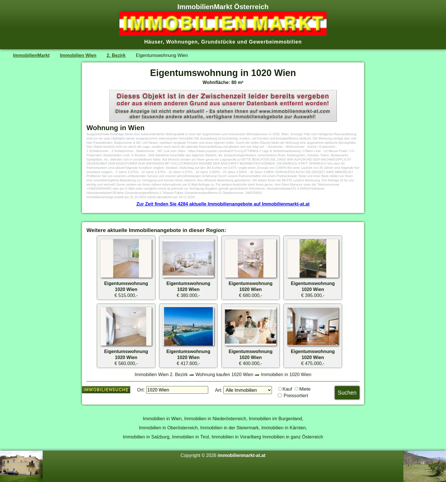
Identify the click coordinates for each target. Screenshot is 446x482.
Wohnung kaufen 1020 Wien (224, 374)
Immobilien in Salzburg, (147, 436)
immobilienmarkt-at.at (241, 455)
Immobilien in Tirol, (191, 436)
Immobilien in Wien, (163, 418)
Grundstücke (218, 42)
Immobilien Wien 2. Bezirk (161, 374)
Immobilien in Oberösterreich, (169, 427)
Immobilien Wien (78, 55)
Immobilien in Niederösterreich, (216, 418)
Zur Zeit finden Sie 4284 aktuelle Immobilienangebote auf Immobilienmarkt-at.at (223, 203)
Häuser (153, 42)
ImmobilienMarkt (31, 55)
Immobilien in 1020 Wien (286, 374)
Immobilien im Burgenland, (276, 418)
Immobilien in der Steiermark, (230, 427)
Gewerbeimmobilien (275, 42)
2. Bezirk (116, 55)
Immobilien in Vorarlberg (236, 436)
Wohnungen (182, 42)
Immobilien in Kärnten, (284, 427)
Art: (218, 390)
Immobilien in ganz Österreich (292, 436)
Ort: (141, 389)
